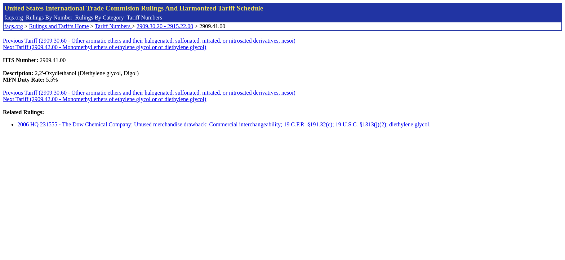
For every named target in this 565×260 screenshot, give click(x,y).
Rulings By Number (49, 17)
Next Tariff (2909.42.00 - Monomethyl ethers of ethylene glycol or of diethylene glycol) (104, 47)
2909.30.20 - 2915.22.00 (165, 26)
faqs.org (13, 17)
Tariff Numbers (144, 17)
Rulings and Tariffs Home (59, 26)
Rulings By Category (99, 17)
